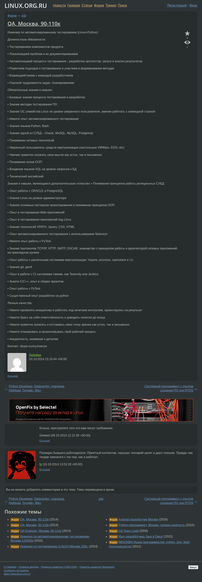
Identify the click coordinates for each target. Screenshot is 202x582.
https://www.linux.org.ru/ (17, 573)
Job (23, 15)
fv (40, 464)
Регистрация (177, 5)
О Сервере (10, 566)
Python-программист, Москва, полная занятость (152, 525)
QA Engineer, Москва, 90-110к (40, 530)
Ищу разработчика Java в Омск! (141, 536)
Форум (99, 5)
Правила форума (29, 566)
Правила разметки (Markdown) (97, 566)
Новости (59, 5)
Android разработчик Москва (138, 519)
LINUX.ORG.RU (26, 6)
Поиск (122, 5)
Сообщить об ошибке (16, 570)
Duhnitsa (35, 355)
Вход (193, 5)
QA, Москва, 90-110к (34, 23)
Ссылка (12, 376)
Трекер (111, 5)
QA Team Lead (128, 530)
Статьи (87, 5)
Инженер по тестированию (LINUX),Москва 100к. (54, 546)
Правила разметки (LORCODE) (59, 566)
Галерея (73, 5)
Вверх (193, 567)
